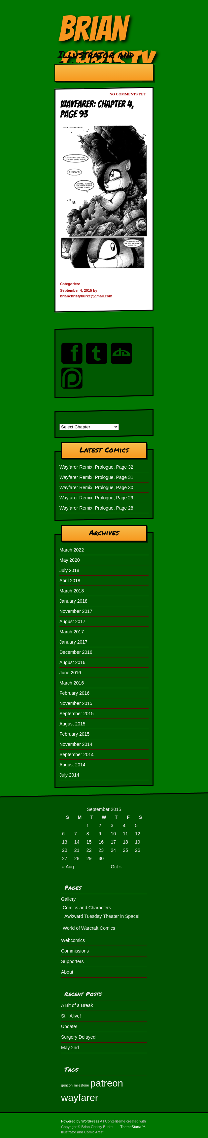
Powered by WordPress (80, 1121)
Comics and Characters (87, 907)
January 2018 (73, 601)
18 (125, 842)
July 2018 (69, 570)
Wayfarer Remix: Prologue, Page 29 (96, 497)
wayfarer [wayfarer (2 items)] (79, 1097)
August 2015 (72, 723)
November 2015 (75, 703)
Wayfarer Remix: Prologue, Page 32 (96, 467)
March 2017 (71, 631)
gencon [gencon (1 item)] (67, 1085)
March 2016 (71, 683)
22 (89, 850)
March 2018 (71, 590)
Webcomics (73, 940)
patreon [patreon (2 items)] (106, 1083)
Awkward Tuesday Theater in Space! (102, 916)
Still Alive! (71, 1016)
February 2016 (74, 693)
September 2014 (76, 754)
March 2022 (71, 549)
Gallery (68, 899)
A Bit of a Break (77, 1005)
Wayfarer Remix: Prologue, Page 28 (96, 508)
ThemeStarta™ (132, 1127)
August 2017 (72, 621)
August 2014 (72, 764)
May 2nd (70, 1047)
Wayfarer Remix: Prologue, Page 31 (96, 477)
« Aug (68, 866)
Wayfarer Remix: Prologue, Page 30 (96, 487)
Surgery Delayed (78, 1037)
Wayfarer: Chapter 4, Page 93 (97, 109)
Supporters (72, 961)
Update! (69, 1026)
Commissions (75, 951)
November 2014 (75, 744)
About (67, 972)
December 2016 (75, 652)
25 (125, 850)
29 (89, 858)
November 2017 (75, 611)
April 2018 (69, 580)
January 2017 (73, 642)
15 (89, 842)
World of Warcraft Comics (89, 928)
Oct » (116, 866)
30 (101, 858)
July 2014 (69, 775)
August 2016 (72, 662)
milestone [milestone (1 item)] (81, 1085)
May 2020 (69, 560)
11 (125, 833)
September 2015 (76, 713)
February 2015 (74, 734)
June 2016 (70, 672)
